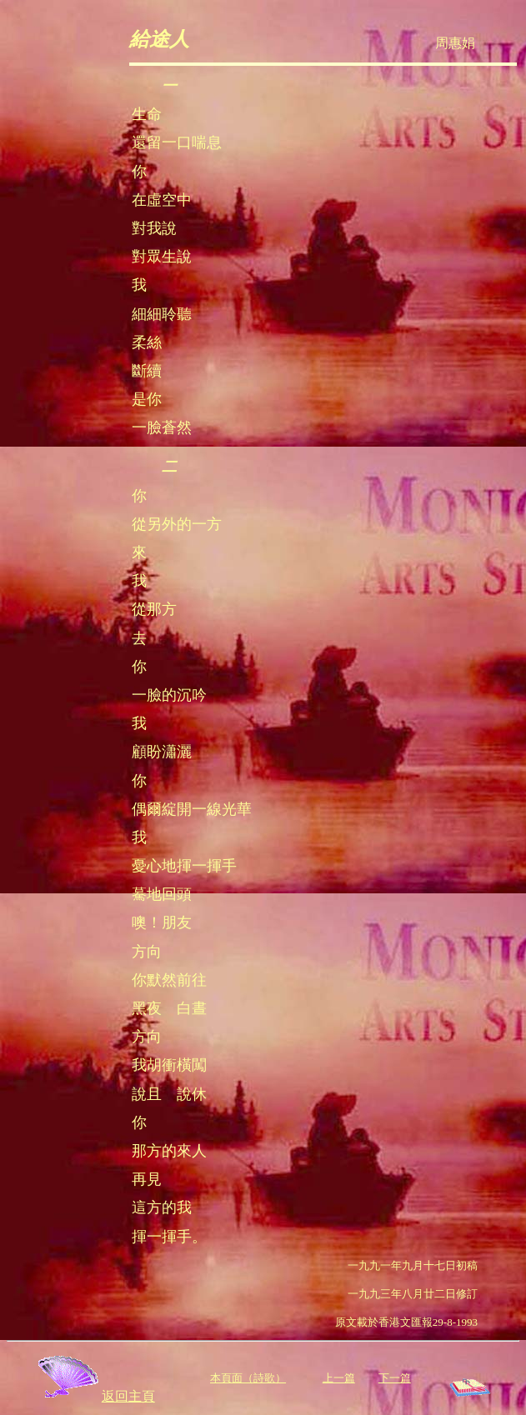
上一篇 (339, 1378)
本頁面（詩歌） (248, 1378)
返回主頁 (95, 1396)
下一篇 (394, 1378)
